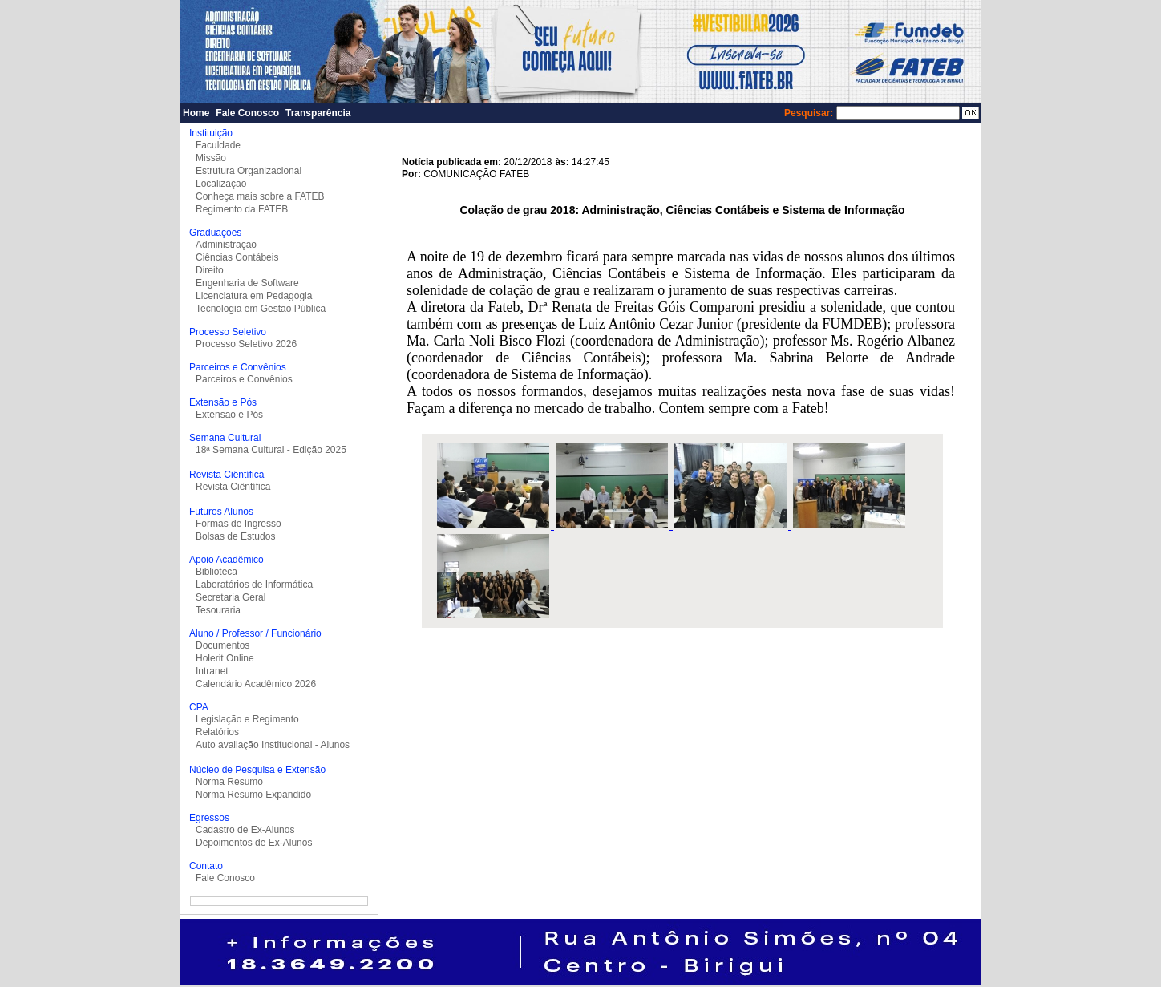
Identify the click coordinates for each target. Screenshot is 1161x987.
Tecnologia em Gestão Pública (261, 308)
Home (196, 113)
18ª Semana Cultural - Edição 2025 (271, 449)
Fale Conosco (247, 113)
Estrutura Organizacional (248, 170)
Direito (210, 270)
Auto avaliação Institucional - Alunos (273, 744)
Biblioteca (216, 571)
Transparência (317, 113)
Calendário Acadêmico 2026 (256, 684)
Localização (221, 183)
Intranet (212, 671)
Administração (226, 244)
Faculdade (218, 145)
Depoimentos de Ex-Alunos (254, 842)
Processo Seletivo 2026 (246, 344)
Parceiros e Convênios (244, 379)
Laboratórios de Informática (254, 584)
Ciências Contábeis (237, 257)
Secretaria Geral (230, 597)
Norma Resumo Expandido (253, 794)
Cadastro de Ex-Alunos (245, 829)
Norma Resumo (229, 781)
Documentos (222, 645)
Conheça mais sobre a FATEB (260, 196)
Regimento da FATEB (242, 209)
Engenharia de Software (247, 283)
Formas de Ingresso (238, 523)
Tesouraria (218, 610)
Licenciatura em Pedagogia (254, 295)
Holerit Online (225, 658)
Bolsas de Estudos (235, 536)
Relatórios (217, 732)
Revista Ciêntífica (233, 486)
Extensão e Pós (229, 414)
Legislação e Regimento (247, 719)
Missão (211, 158)
